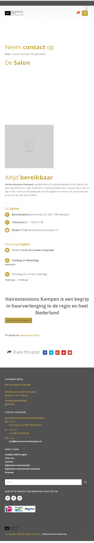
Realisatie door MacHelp (54, 536)
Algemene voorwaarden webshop (22, 470)
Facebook (45, 352)
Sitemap (9, 474)
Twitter (51, 352)
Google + (58, 352)
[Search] (85, 484)
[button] (85, 13)
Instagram (19, 500)
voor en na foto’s (30, 335)
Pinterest (65, 352)
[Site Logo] (14, 13)
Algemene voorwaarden (17, 467)
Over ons (9, 460)
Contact (9, 463)
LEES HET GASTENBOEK (20, 320)
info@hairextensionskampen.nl (25, 443)
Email (71, 352)
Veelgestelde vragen (16, 456)
